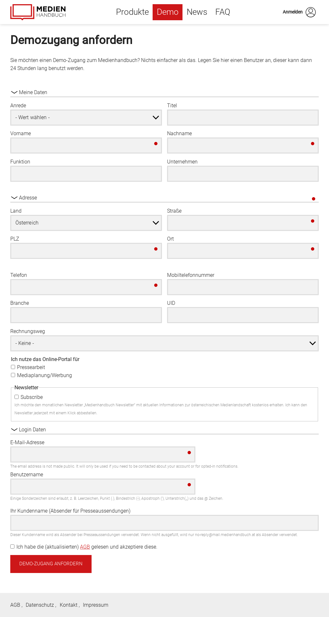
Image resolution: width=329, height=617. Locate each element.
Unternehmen (182, 162)
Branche (19, 303)
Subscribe (32, 397)
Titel (172, 105)
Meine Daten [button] (33, 92)
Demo (168, 12)
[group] (164, 254)
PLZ (14, 239)
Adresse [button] (28, 198)
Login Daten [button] (32, 430)
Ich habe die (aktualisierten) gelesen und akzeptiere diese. (86, 547)
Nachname (179, 133)
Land (16, 211)
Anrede (18, 105)
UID (171, 303)
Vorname (20, 133)
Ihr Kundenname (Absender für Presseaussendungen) (70, 511)
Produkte (132, 12)
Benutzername (26, 475)
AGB (85, 547)
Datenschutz (40, 605)
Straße (174, 211)
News (197, 12)
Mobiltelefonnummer (190, 275)
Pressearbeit (31, 367)
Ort (170, 239)
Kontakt (68, 605)
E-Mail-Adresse (27, 442)
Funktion (20, 162)
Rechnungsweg (27, 331)
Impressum (95, 605)
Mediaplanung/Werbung (44, 375)
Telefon (18, 275)
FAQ (222, 12)
